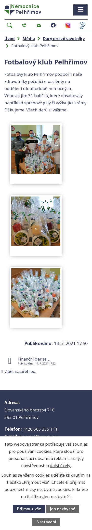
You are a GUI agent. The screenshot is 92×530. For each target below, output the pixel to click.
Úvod (9, 38)
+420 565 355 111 (40, 429)
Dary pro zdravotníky (64, 38)
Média (29, 38)
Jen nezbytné (62, 509)
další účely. (60, 465)
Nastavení (46, 522)
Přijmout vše (29, 509)
